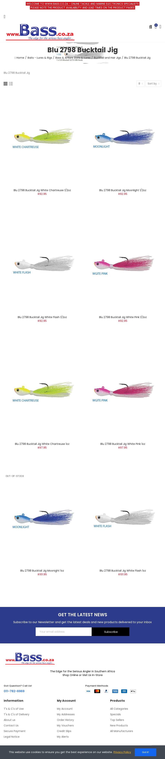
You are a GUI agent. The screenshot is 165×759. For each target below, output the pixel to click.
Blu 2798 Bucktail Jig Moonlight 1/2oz (122, 190)
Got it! (145, 752)
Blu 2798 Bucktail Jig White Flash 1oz (123, 571)
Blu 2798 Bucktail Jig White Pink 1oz (122, 444)
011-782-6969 (14, 691)
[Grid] (5, 83)
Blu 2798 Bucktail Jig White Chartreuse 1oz (42, 444)
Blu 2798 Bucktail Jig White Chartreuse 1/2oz (42, 190)
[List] (11, 83)
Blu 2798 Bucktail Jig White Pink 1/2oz (123, 317)
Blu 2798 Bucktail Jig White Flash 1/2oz (42, 317)
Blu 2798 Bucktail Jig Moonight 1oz (42, 571)
